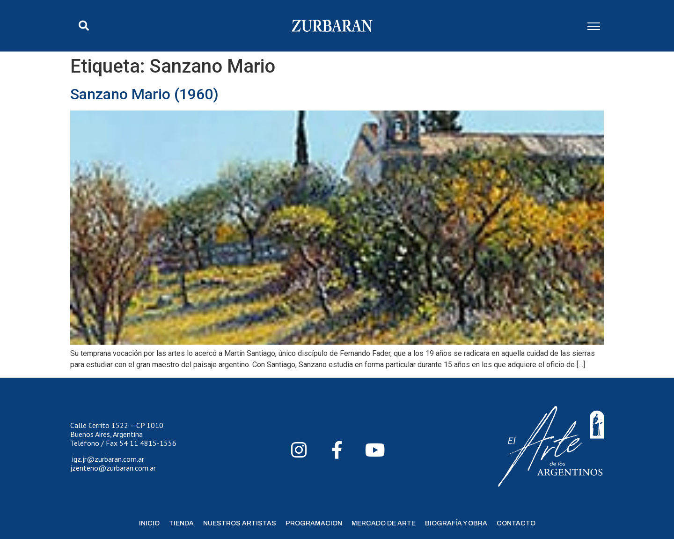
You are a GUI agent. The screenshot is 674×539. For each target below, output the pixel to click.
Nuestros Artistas (239, 523)
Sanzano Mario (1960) (144, 94)
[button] (83, 25)
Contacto (516, 523)
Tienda (181, 523)
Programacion (314, 523)
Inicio (149, 523)
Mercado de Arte (384, 523)
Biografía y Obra (456, 523)
